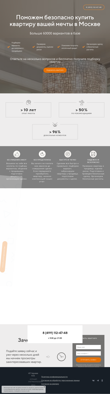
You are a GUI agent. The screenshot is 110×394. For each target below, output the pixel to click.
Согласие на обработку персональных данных (60, 381)
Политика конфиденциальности (54, 377)
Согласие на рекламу (50, 384)
